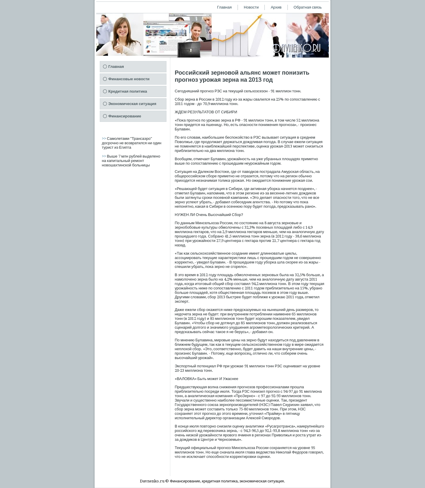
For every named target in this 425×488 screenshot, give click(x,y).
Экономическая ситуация (132, 103)
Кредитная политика (127, 91)
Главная (224, 7)
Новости (251, 7)
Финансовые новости (129, 79)
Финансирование (124, 116)
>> (104, 138)
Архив (276, 7)
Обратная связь (308, 7)
